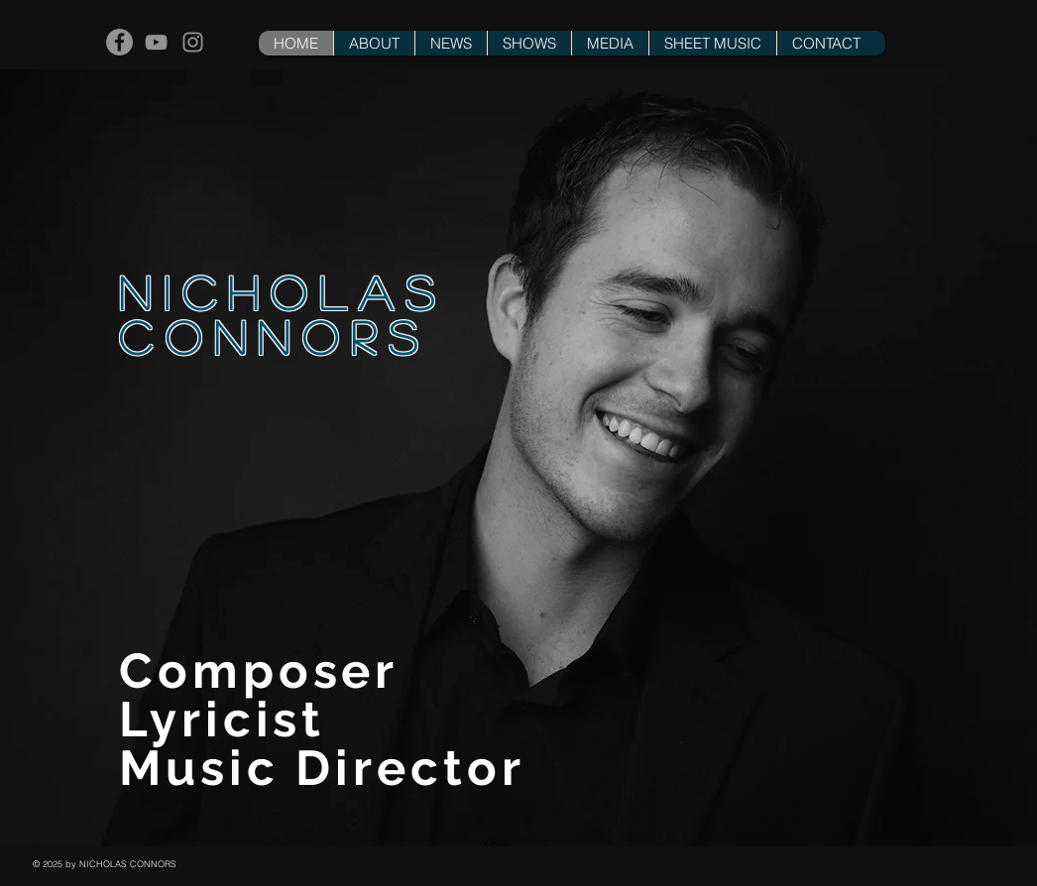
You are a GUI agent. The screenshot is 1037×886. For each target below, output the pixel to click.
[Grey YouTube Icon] (156, 42)
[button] (529, 43)
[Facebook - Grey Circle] (119, 42)
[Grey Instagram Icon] (192, 42)
